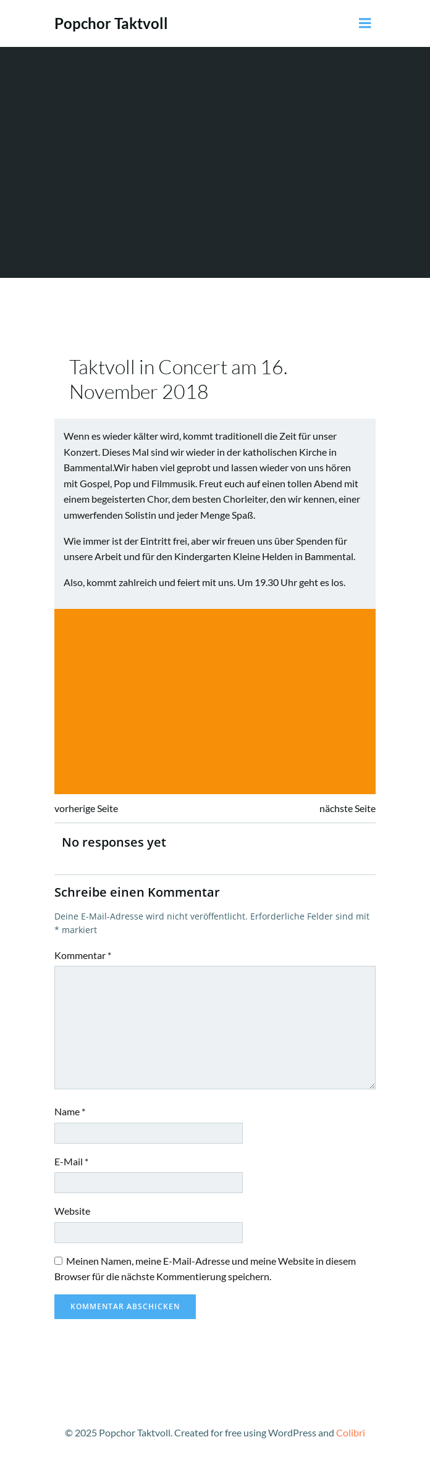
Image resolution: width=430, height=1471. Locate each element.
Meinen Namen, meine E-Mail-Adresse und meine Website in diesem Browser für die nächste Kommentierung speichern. (205, 1269)
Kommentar (82, 955)
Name (69, 1111)
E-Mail (71, 1161)
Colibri (350, 1432)
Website (72, 1211)
